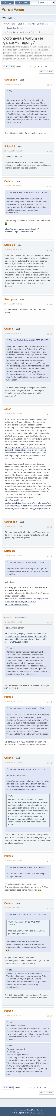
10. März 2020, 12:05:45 (13, 762)
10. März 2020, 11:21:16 (13, 622)
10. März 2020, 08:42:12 (13, 84)
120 (46, 66)
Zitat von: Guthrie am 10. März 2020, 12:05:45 (27, 868)
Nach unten (8, 66)
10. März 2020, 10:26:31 (13, 304)
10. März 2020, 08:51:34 (13, 151)
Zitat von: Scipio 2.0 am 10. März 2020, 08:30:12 (28, 193)
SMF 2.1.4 (16, 1113)
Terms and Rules (25, 1110)
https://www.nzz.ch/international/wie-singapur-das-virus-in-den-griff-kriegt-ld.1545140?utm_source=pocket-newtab (27, 601)
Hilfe (15, 1110)
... (28, 66)
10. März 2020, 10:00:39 (13, 186)
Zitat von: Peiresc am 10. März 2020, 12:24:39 (27, 915)
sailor (7, 409)
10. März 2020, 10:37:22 (13, 333)
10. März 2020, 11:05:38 (13, 413)
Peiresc (8, 697)
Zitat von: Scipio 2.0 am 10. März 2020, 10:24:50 (28, 340)
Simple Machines (37, 1113)
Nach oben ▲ (37, 1110)
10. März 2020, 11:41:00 (13, 701)
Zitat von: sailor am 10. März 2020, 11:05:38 (26, 562)
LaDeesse (10, 551)
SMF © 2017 (25, 1113)
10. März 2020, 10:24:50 (13, 249)
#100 (23, 742)
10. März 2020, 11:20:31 (13, 555)
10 (41, 66)
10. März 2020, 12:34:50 (13, 908)
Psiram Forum (12, 9)
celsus (8, 617)
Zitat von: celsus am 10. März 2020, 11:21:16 (27, 769)
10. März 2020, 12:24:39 (13, 860)
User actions (46, 72)
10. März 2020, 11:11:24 (13, 526)
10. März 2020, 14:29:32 (13, 1015)
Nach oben (8, 1088)
